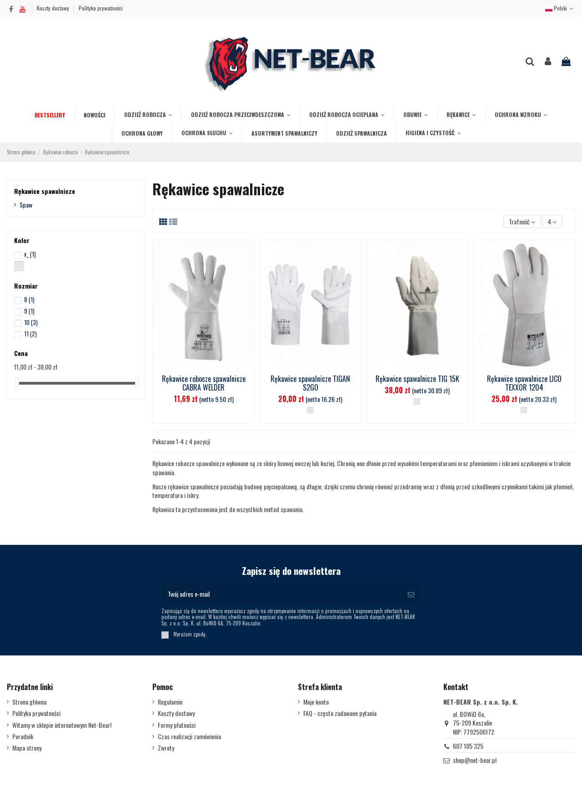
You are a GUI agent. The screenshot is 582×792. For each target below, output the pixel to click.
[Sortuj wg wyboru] (522, 221)
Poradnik (22, 736)
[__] (310, 410)
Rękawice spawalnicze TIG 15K (417, 378)
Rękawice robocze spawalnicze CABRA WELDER (204, 383)
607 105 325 (468, 746)
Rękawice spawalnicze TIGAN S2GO (310, 383)
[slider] (17, 383)
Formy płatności (177, 725)
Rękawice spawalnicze (44, 191)
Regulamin (170, 701)
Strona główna (29, 701)
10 (31, 322)
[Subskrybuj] (411, 594)
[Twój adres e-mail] (281, 594)
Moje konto (316, 701)
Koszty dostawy (53, 8)
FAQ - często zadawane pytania (339, 713)
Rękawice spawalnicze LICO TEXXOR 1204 (524, 383)
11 (30, 333)
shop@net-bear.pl (475, 760)
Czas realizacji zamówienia (189, 736)
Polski (560, 8)
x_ (30, 254)
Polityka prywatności (101, 8)
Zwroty (166, 747)
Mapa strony (26, 747)
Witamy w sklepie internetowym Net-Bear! (61, 725)
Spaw (26, 204)
